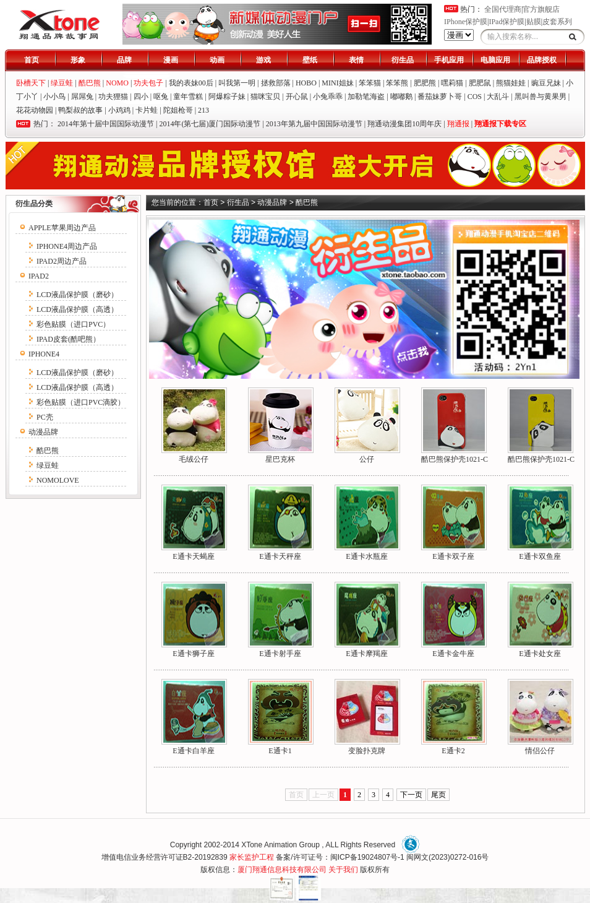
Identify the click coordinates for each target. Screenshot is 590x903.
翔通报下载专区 (500, 123)
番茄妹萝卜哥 (439, 96)
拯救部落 (276, 83)
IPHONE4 (43, 354)
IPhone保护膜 (465, 21)
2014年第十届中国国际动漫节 (106, 123)
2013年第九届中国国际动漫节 (314, 123)
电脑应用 (495, 60)
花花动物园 (34, 110)
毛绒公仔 (193, 459)
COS (475, 96)
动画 (217, 60)
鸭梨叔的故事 (80, 110)
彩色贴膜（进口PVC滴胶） (80, 402)
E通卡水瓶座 (366, 556)
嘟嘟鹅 (401, 96)
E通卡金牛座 (453, 653)
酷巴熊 (47, 450)
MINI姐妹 (337, 83)
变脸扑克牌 (366, 750)
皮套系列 (557, 21)
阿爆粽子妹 (227, 96)
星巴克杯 (280, 459)
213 (203, 110)
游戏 (263, 60)
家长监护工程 (251, 857)
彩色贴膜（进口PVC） (73, 324)
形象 (78, 60)
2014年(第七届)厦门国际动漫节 (209, 123)
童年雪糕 (188, 96)
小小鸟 (54, 96)
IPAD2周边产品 (61, 261)
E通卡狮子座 (193, 653)
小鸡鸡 (119, 110)
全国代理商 (502, 9)
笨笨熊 (397, 83)
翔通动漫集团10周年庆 (404, 123)
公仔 (366, 459)
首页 (31, 60)
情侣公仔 (540, 750)
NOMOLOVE (57, 480)
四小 (141, 96)
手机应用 (449, 60)
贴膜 (533, 21)
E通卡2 (453, 750)
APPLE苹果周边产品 (62, 227)
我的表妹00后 (191, 83)
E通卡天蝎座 (193, 556)
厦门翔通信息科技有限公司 (282, 869)
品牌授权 (542, 60)
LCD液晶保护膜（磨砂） (77, 294)
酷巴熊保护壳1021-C (454, 459)
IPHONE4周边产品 (66, 246)
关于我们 (343, 869)
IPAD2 (38, 276)
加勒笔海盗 (366, 96)
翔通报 (458, 123)
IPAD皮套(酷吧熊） (68, 339)
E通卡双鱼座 (539, 556)
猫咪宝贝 (265, 96)
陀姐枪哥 (178, 110)
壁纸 (309, 60)
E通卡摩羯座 (366, 653)
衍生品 (402, 60)
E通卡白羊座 (193, 750)
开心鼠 (297, 96)
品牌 (124, 60)
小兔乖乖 (328, 96)
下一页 (411, 794)
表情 (356, 60)
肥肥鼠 (480, 83)
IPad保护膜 (506, 21)
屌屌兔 (82, 96)
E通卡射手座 (280, 653)
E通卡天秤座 (280, 556)
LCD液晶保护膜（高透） (77, 309)
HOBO (306, 83)
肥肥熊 (425, 83)
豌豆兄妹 (546, 83)
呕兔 (160, 96)
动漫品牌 (43, 432)
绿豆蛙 (47, 465)
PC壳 (44, 417)
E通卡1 (279, 750)
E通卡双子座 (453, 556)
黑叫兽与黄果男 (540, 96)
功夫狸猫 (113, 96)
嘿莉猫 (452, 83)
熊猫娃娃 (511, 83)
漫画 (170, 60)
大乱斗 (498, 96)
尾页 (438, 794)
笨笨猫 (370, 83)
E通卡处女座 (539, 653)
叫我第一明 (236, 83)
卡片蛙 (146, 110)
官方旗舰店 (541, 9)
